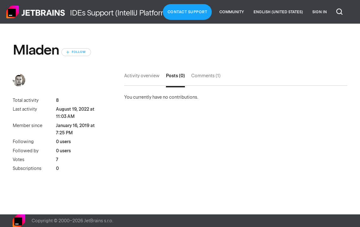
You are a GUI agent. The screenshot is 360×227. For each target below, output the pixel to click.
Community (231, 12)
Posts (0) (175, 75)
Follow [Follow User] (79, 52)
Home (35, 12)
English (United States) (278, 12)
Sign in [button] (319, 12)
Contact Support (187, 12)
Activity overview (142, 75)
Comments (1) (206, 75)
